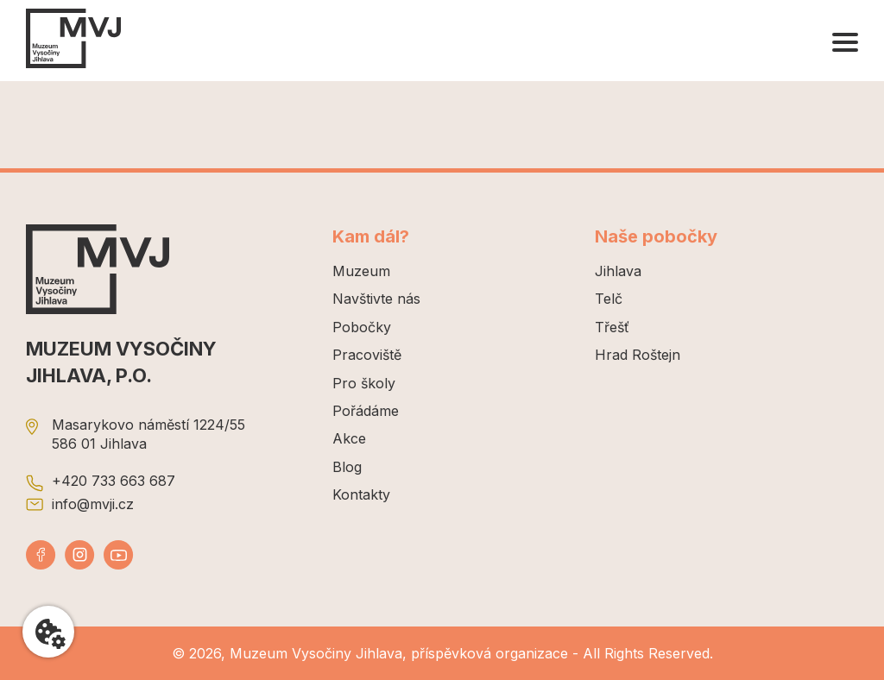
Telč (608, 298)
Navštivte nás (376, 298)
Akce (349, 438)
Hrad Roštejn (637, 354)
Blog (347, 466)
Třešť (612, 327)
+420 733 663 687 (113, 480)
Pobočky (361, 327)
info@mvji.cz (93, 504)
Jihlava (618, 271)
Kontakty (361, 494)
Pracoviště (366, 354)
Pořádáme (365, 410)
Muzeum (361, 271)
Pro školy (363, 383)
